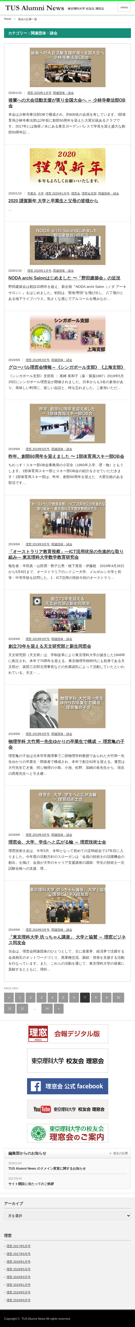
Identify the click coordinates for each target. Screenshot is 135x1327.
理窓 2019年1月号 (18, 1284)
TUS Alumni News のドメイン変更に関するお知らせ (47, 1168)
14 (47, 1008)
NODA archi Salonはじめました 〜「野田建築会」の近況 (64, 278)
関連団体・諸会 (63, 92)
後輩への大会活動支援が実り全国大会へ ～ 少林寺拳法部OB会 (67, 103)
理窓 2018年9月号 (18, 1277)
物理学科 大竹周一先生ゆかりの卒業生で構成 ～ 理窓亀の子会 (66, 744)
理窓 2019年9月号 (38, 360)
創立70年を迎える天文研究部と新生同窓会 (49, 646)
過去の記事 (120, 1153)
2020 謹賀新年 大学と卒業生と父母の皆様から (53, 201)
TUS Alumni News (33, 1318)
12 (22, 1008)
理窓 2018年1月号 (18, 1261)
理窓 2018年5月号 (18, 1269)
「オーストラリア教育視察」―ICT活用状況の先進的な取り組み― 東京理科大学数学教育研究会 (66, 554)
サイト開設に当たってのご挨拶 (31, 1184)
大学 (41, 193)
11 (9, 1008)
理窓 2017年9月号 (18, 1253)
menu (124, 7)
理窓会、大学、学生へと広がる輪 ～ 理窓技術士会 (57, 842)
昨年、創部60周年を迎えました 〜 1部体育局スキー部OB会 (66, 456)
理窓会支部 (89, 193)
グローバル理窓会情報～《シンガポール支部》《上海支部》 (66, 367)
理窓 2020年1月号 (39, 92)
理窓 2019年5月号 (18, 1292)
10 (118, 997)
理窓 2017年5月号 (18, 1246)
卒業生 (31, 193)
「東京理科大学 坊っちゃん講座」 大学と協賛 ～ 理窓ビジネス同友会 (67, 940)
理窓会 (75, 193)
